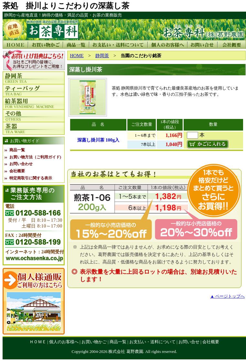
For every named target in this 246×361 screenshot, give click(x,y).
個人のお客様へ (64, 342)
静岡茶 (102, 55)
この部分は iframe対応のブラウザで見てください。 (34, 60)
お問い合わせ (21, 164)
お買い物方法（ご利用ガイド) (35, 157)
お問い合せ (188, 342)
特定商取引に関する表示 (30, 178)
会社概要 (17, 171)
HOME (76, 55)
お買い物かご (94, 342)
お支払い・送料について (152, 342)
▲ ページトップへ (227, 296)
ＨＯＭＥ (37, 342)
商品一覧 (17, 150)
